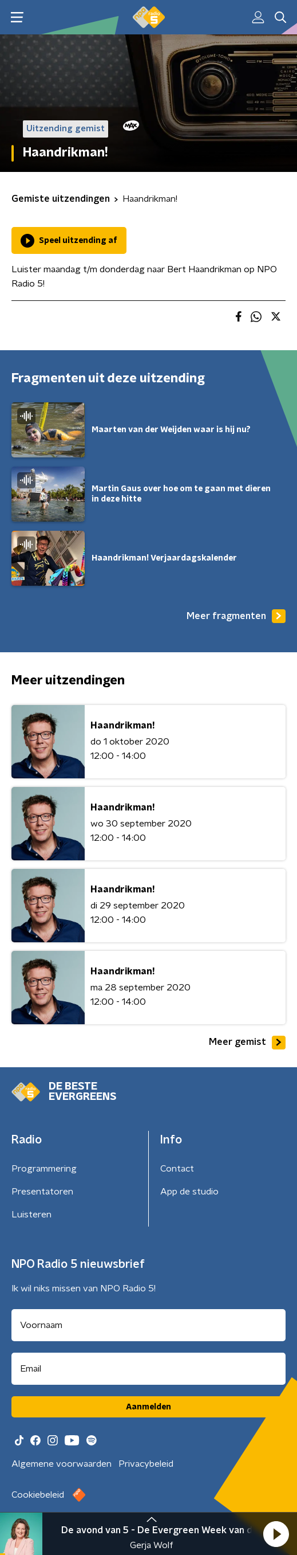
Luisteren (31, 1214)
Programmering (44, 1168)
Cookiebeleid (37, 1494)
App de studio (189, 1191)
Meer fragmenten (236, 616)
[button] (276, 1533)
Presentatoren (42, 1191)
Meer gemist (247, 1042)
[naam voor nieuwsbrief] (148, 1325)
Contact (177, 1168)
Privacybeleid (145, 1463)
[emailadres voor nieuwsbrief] (148, 1369)
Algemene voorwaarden (61, 1463)
